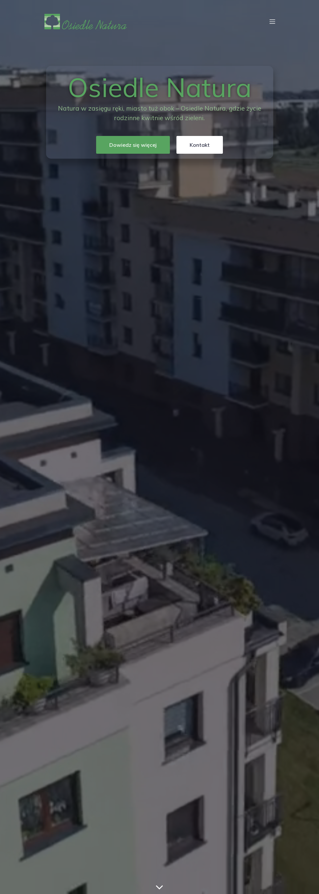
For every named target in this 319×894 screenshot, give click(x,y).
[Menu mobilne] (272, 21)
